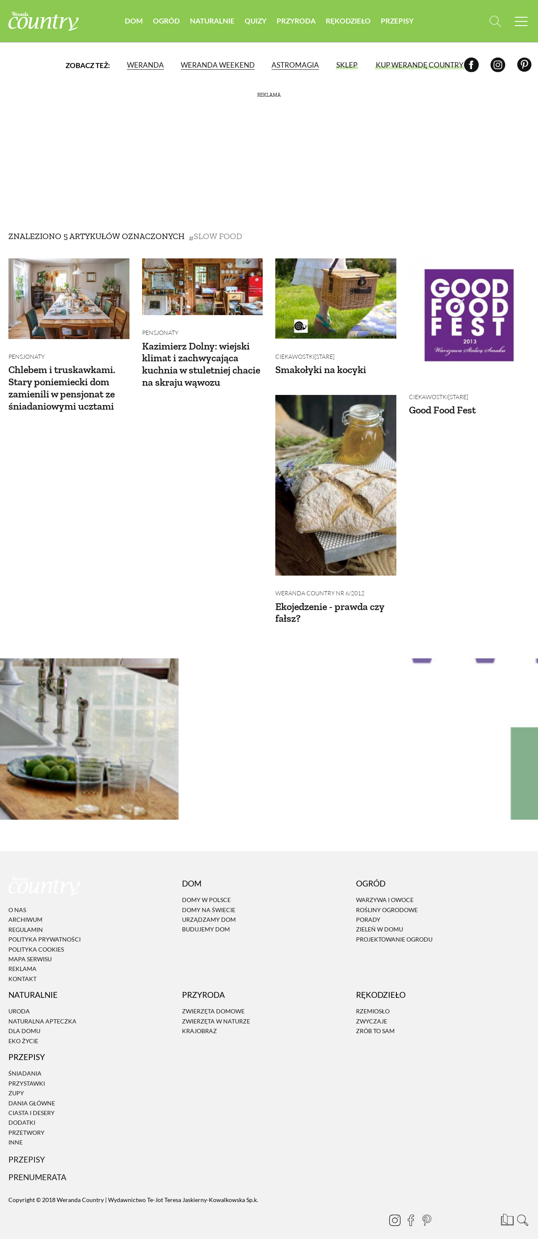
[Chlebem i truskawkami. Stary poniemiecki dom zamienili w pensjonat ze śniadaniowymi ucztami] (68, 298)
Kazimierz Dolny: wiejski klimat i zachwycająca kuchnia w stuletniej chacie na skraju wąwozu (201, 358)
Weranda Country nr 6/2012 (319, 581)
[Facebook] (471, 65)
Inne (15, 1130)
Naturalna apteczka (42, 1009)
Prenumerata (37, 1166)
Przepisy (397, 20)
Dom (134, 20)
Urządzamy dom (209, 908)
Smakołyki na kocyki (320, 364)
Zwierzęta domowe (213, 1000)
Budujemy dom (206, 918)
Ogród (166, 20)
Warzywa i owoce (385, 888)
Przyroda (296, 20)
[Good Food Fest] (469, 318)
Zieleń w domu (379, 918)
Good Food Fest (442, 404)
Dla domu (24, 1019)
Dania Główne (31, 1091)
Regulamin (25, 918)
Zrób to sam (375, 1019)
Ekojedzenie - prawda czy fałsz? (329, 601)
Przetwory (26, 1121)
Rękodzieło (348, 20)
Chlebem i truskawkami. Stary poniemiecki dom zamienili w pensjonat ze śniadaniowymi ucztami (61, 382)
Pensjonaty (26, 351)
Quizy (255, 20)
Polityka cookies (36, 938)
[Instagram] (498, 65)
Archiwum (25, 908)
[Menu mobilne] (521, 21)
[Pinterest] (524, 65)
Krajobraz (199, 1019)
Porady (368, 908)
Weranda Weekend (218, 65)
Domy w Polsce (206, 888)
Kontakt (22, 967)
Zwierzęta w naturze (216, 1009)
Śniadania (25, 1062)
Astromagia (295, 65)
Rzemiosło (373, 1000)
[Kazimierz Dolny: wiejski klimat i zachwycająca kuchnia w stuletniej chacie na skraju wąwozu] (202, 286)
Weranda (145, 65)
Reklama (22, 957)
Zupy (16, 1081)
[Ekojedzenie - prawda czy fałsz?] (335, 479)
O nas (17, 898)
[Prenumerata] (506, 1207)
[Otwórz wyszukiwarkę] (495, 21)
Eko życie (23, 1029)
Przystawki (26, 1072)
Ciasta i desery (31, 1101)
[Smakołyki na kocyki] (335, 298)
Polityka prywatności (44, 927)
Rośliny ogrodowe (387, 898)
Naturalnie (212, 20)
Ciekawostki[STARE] (305, 350)
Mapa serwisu (30, 947)
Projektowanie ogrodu (394, 927)
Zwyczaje (371, 1009)
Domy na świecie (208, 898)
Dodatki (21, 1111)
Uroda (19, 1000)
